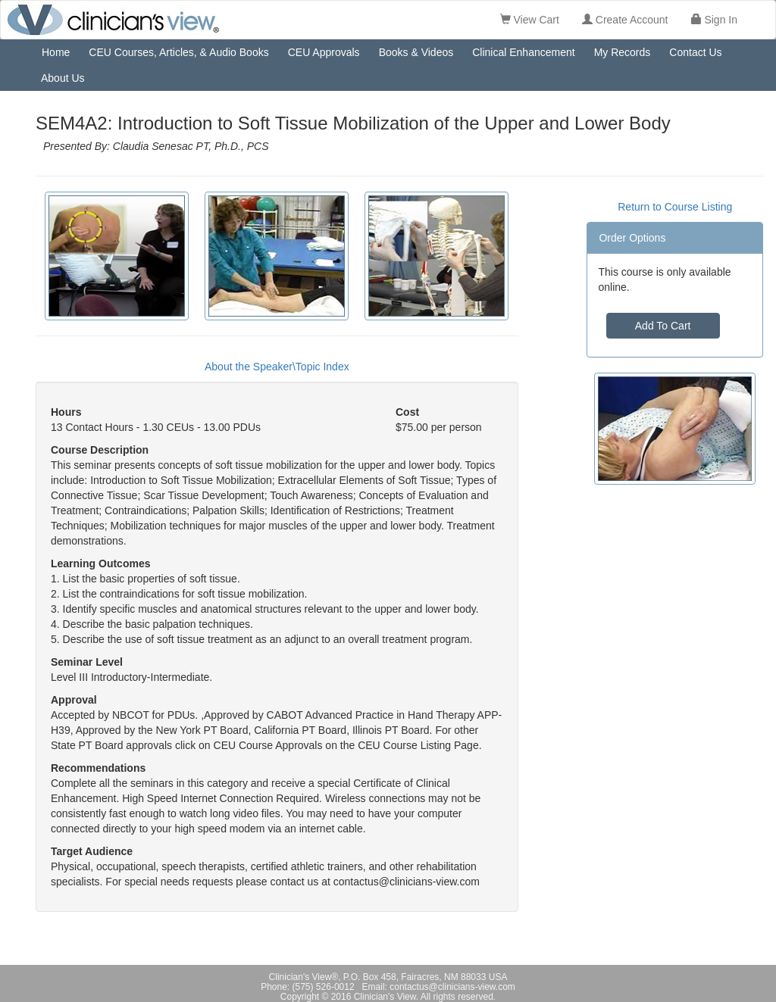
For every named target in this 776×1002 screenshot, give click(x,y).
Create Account (625, 20)
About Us (63, 78)
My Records (622, 52)
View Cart (529, 20)
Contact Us (695, 52)
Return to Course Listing (675, 207)
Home (56, 52)
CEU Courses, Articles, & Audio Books (178, 52)
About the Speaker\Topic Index (277, 367)
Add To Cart (663, 326)
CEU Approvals (324, 52)
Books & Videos (416, 52)
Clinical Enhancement (523, 52)
